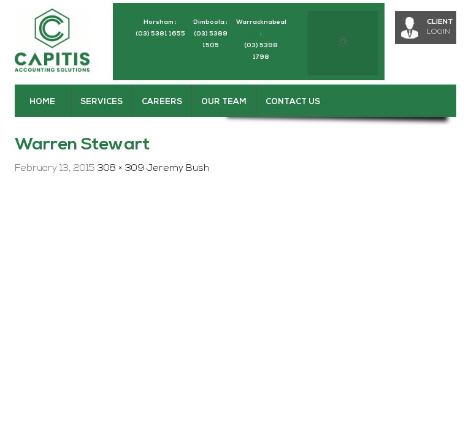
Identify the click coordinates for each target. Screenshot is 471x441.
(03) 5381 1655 (160, 34)
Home (42, 102)
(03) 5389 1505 (211, 40)
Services (101, 102)
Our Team (224, 102)
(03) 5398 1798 (261, 51)
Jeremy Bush (178, 168)
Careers (162, 102)
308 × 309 (121, 168)
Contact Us (293, 102)
